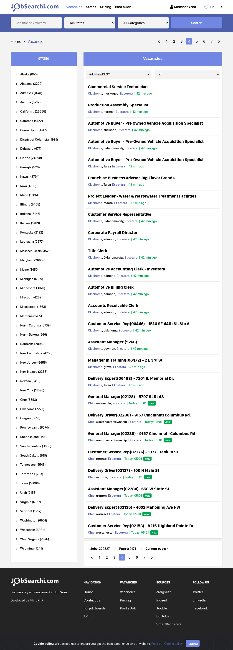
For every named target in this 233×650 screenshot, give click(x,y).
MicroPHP (36, 600)
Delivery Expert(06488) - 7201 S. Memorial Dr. (131, 378)
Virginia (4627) (30, 502)
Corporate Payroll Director (112, 232)
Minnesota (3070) (32, 288)
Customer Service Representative (119, 214)
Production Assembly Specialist (118, 105)
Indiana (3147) (30, 214)
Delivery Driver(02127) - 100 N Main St (123, 470)
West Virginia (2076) (34, 539)
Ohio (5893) (28, 400)
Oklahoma (95, 93)
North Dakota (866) (33, 335)
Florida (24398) (31, 158)
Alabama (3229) (31, 84)
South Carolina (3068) (35, 446)
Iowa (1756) (28, 186)
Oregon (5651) (30, 418)
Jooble (161, 608)
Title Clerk (97, 250)
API (86, 616)
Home (16, 41)
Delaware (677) (30, 149)
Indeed (161, 600)
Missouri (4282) (31, 297)
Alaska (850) (29, 74)
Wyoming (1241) (31, 548)
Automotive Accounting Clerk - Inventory (126, 269)
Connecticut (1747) (33, 130)
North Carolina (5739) (35, 325)
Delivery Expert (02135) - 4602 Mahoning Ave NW (134, 507)
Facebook (200, 608)
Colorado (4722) (31, 121)
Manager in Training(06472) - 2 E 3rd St (125, 360)
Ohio (91, 403)
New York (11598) (32, 390)
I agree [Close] (192, 644)
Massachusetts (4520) (36, 251)
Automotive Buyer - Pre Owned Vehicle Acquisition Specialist (145, 123)
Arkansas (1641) (31, 93)
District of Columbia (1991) (39, 139)
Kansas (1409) (30, 223)
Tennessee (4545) (33, 465)
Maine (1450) (29, 270)
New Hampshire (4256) (36, 353)
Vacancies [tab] (152, 58)
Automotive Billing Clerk (111, 287)
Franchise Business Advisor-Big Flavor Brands (131, 177)
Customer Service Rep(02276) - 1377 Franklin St (133, 452)
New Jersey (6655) (33, 363)
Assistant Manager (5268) (112, 341)
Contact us (92, 600)
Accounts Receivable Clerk (113, 305)
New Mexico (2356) (34, 372)
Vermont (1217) (30, 511)
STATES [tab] (43, 58)
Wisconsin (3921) (32, 530)
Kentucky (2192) (31, 232)
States (91, 7)
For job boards (95, 608)
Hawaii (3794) (30, 177)
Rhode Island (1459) (34, 437)
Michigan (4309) (31, 279)
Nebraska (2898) (32, 344)
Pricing (105, 7)
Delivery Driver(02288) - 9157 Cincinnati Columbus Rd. (139, 415)
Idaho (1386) (29, 195)
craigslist (163, 592)
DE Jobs (162, 616)
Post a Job (123, 7)
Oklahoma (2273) (32, 409)
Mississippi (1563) (33, 307)
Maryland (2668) (32, 260)
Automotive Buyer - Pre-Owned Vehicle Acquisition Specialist (146, 141)
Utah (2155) (28, 493)
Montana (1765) (31, 316)
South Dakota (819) (33, 455)
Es (220, 7)
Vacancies (74, 7)
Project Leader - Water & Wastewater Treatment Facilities (142, 196)
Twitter (198, 592)
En (212, 7)
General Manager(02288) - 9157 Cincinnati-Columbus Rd (141, 433)
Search (196, 23)
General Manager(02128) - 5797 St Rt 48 (126, 396)
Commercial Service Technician (118, 86)
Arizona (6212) (30, 102)
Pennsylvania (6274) (34, 427)
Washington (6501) (33, 520)
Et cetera (126, 93)
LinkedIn (199, 600)
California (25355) (33, 111)
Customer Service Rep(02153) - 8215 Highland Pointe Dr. (141, 525)
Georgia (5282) (31, 167)
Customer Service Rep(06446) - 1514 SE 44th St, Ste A (138, 323)
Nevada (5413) (30, 381)
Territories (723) (31, 474)
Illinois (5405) (30, 204)
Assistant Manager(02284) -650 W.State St (128, 488)
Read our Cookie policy (167, 645)
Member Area (183, 7)
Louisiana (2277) (32, 242)
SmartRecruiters (169, 624)
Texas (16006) (30, 483)
